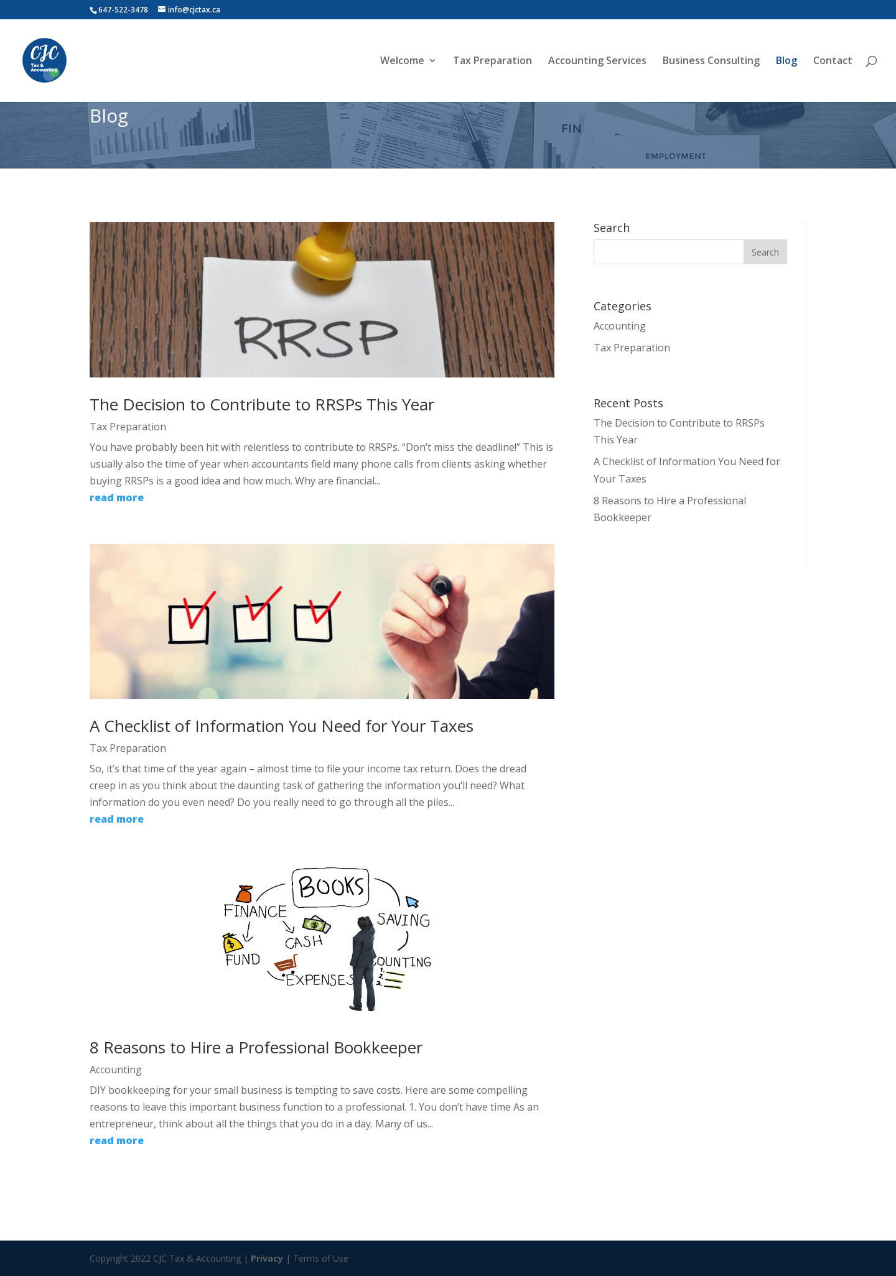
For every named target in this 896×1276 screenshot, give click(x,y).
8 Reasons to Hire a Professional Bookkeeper (256, 1047)
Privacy (267, 1258)
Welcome (402, 61)
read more (117, 497)
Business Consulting (711, 61)
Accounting (116, 1069)
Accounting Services (597, 61)
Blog (786, 61)
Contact (832, 61)
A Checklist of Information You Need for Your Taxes (282, 725)
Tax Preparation (492, 61)
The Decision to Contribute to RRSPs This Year (262, 404)
